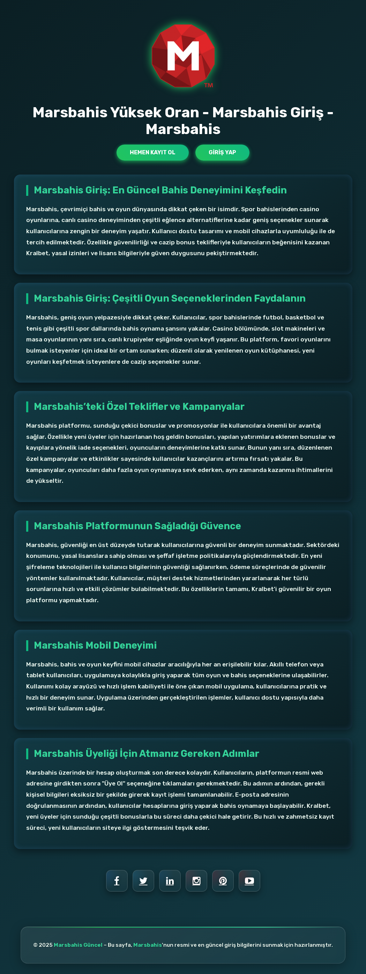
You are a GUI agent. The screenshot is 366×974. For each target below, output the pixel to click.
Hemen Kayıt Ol (152, 152)
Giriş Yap (222, 152)
